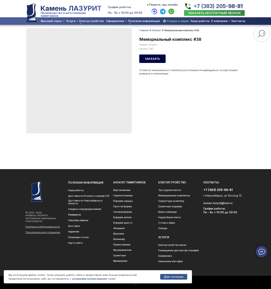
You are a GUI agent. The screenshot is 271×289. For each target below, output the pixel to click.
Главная (143, 30)
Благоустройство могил (172, 245)
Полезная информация (144, 21)
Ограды (162, 228)
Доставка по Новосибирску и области (85, 202)
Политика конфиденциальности (42, 226)
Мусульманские (122, 250)
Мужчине (118, 233)
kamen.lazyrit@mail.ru (218, 203)
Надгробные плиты (169, 217)
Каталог (156, 30)
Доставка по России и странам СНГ (89, 195)
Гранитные (119, 255)
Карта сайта (75, 242)
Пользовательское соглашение (42, 232)
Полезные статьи (78, 237)
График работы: (119, 7)
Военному (119, 239)
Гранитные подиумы (170, 206)
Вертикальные (121, 190)
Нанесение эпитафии (170, 261)
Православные (121, 244)
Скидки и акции (178, 21)
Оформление (115, 21)
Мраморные (120, 260)
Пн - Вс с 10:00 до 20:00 (125, 12)
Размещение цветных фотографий (178, 250)
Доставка (74, 226)
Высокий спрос (51, 21)
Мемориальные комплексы (174, 195)
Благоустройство (91, 21)
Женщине (119, 228)
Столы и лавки (166, 222)
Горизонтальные (123, 195)
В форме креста (122, 222)
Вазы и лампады (167, 211)
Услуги (70, 21)
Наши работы (199, 21)
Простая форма (122, 206)
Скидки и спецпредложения (84, 209)
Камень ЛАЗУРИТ (70, 8)
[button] (214, 13)
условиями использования (89, 278)
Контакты (238, 21)
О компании (219, 21)
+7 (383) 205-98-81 (218, 6)
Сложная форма (122, 211)
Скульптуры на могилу (171, 201)
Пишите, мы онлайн (163, 4)
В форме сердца (123, 201)
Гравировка (165, 255)
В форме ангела (122, 217)
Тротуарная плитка (169, 190)
